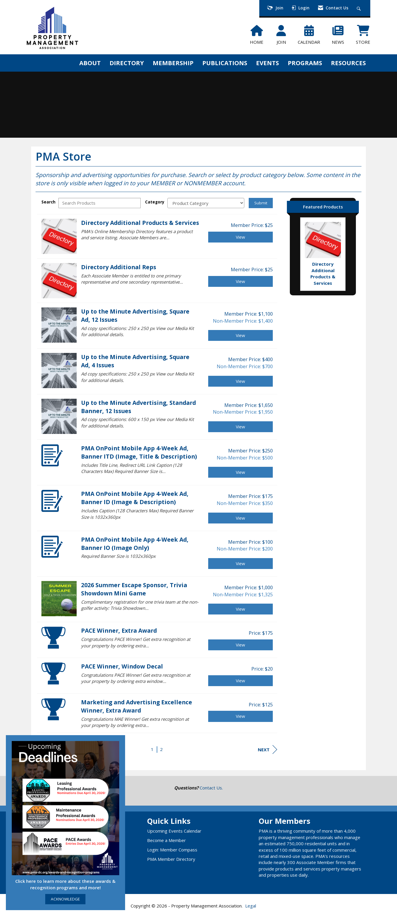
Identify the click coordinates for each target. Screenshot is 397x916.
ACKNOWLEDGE (65, 899)
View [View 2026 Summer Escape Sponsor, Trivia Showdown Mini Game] (240, 609)
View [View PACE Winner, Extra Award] (240, 645)
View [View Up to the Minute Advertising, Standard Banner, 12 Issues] (240, 427)
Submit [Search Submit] (260, 203)
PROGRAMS (305, 63)
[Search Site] (359, 8)
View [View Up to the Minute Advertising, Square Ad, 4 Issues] (240, 381)
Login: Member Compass (172, 850)
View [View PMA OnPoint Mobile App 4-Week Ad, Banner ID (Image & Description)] (240, 518)
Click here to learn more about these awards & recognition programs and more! (65, 884)
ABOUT (90, 63)
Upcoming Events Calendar (174, 831)
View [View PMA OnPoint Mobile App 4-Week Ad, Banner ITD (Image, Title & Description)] (240, 472)
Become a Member (166, 840)
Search (48, 202)
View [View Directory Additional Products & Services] (240, 237)
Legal (250, 906)
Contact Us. (211, 788)
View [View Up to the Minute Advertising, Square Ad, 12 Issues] (240, 335)
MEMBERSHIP (173, 63)
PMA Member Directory (171, 859)
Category (154, 202)
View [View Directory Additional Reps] (240, 281)
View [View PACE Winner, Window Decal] (240, 680)
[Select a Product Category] (205, 203)
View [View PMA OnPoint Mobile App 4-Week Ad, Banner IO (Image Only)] (240, 563)
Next (267, 749)
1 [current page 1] (152, 749)
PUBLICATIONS (224, 63)
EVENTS (267, 63)
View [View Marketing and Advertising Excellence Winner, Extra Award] (240, 716)
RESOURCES (348, 63)
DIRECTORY (127, 63)
